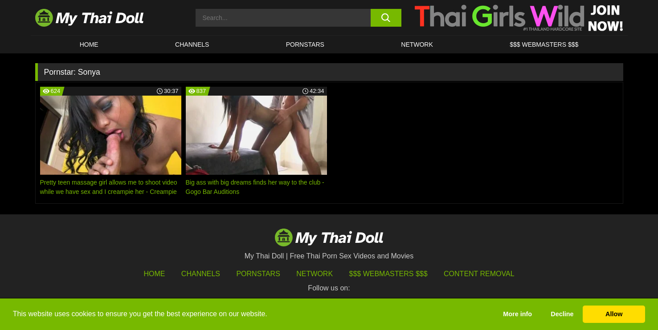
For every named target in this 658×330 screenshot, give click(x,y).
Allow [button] (613, 314)
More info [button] (517, 314)
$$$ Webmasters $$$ (388, 274)
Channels (200, 274)
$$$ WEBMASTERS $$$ (544, 44)
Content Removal (479, 274)
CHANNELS (192, 44)
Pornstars (305, 44)
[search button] (386, 18)
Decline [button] (562, 314)
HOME (89, 44)
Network (417, 44)
